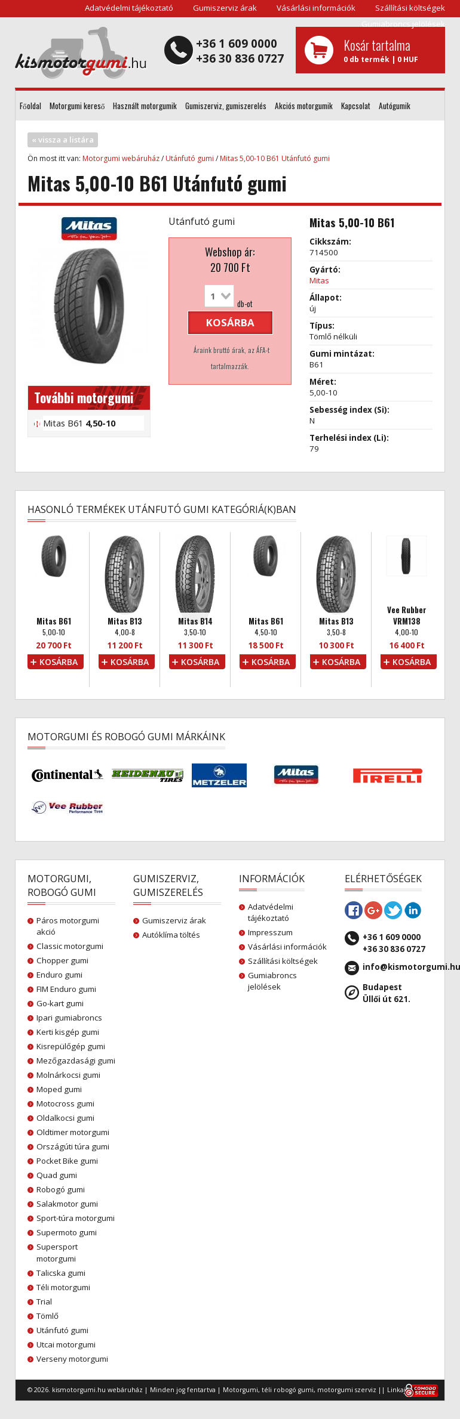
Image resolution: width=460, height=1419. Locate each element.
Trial (44, 1301)
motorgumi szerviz (346, 1390)
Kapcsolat (355, 106)
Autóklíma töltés (171, 934)
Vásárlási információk (316, 7)
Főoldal (30, 106)
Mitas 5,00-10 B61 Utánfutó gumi (275, 158)
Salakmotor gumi (67, 1203)
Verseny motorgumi (72, 1358)
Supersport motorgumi (57, 1252)
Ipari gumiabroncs (69, 1017)
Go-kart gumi (60, 1003)
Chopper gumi (62, 960)
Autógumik (394, 106)
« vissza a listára (63, 139)
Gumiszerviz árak (225, 7)
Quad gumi (56, 1175)
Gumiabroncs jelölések (403, 23)
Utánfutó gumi (189, 158)
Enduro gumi (59, 974)
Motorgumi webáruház (121, 158)
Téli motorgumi (63, 1287)
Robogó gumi (60, 1189)
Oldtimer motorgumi (72, 1132)
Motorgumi (240, 1390)
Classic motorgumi (69, 946)
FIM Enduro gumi (66, 989)
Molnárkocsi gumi (68, 1074)
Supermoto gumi (66, 1232)
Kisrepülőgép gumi (70, 1046)
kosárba (230, 322)
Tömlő (47, 1315)
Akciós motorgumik (304, 106)
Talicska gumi (60, 1272)
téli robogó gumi (288, 1390)
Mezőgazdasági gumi (75, 1060)
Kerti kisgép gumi (67, 1032)
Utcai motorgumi (66, 1344)
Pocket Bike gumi (67, 1160)
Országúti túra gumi (72, 1146)
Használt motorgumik (145, 106)
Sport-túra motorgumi (75, 1218)
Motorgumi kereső (77, 106)
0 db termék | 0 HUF (390, 50)
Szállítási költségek (410, 7)
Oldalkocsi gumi (65, 1117)
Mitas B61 (79, 423)
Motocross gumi (65, 1103)
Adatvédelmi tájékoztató (129, 7)
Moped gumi (59, 1089)
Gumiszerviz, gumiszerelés (225, 106)
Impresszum (270, 932)
